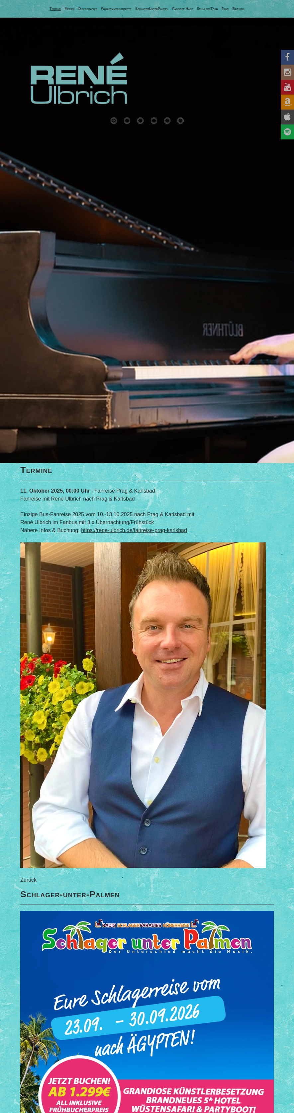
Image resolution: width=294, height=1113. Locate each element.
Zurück (28, 880)
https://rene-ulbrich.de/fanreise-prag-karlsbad (134, 530)
